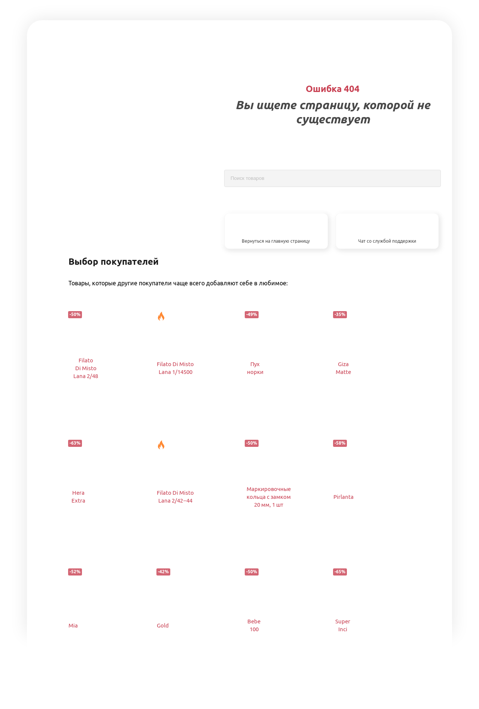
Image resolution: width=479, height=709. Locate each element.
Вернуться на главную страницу (276, 241)
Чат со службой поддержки (387, 241)
